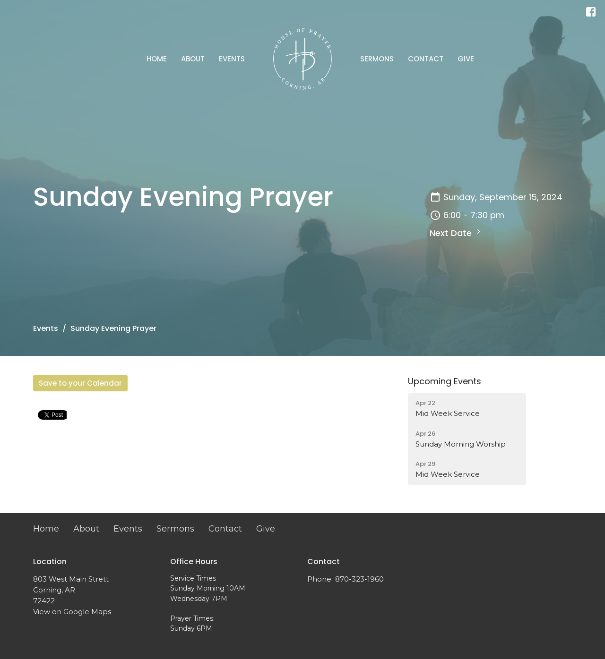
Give (466, 59)
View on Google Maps (72, 611)
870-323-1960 (359, 579)
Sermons (377, 59)
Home (157, 59)
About (193, 59)
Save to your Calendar (80, 383)
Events (232, 59)
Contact (425, 59)
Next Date (456, 233)
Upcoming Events (444, 381)
